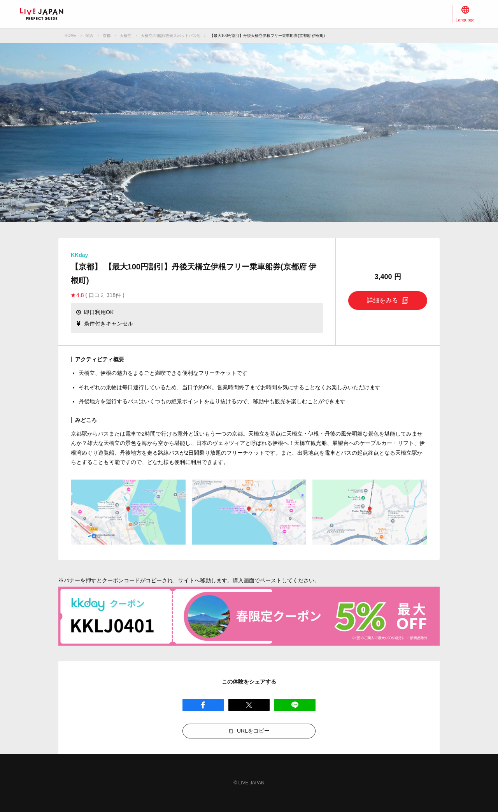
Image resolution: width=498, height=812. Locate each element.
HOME (70, 35)
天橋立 (126, 35)
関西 (89, 35)
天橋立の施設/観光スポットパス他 (170, 35)
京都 (106, 35)
